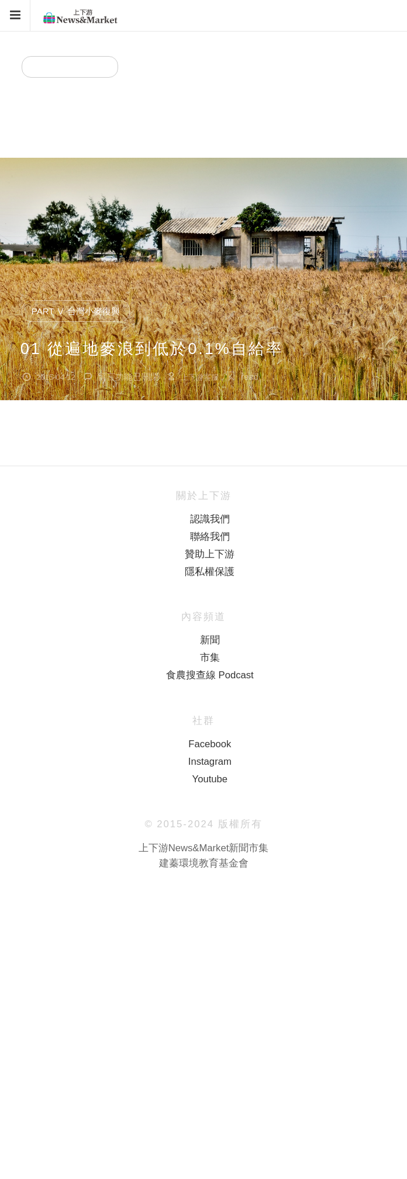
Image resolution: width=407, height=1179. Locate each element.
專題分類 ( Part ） (70, 67)
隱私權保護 (209, 571)
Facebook (209, 744)
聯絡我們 (210, 536)
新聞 (210, 640)
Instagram (210, 761)
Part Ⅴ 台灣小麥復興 (106, 104)
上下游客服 (200, 133)
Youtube (209, 779)
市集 (210, 657)
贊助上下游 (209, 554)
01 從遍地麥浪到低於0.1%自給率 (152, 349)
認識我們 (210, 519)
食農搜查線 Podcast (210, 675)
